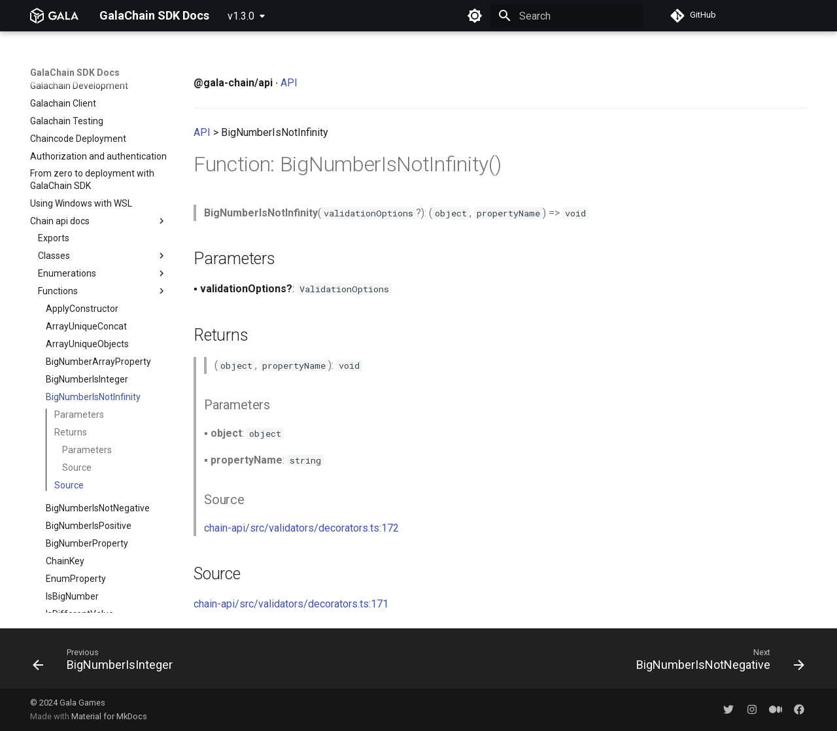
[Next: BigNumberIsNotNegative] (717, 662)
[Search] (566, 15)
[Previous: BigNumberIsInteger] (106, 662)
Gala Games (82, 702)
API (289, 82)
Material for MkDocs (109, 716)
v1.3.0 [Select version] (241, 16)
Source (77, 337)
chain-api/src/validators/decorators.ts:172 (301, 528)
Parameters (79, 284)
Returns (70, 302)
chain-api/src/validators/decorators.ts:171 (291, 604)
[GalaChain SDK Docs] (54, 16)
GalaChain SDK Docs (75, 72)
